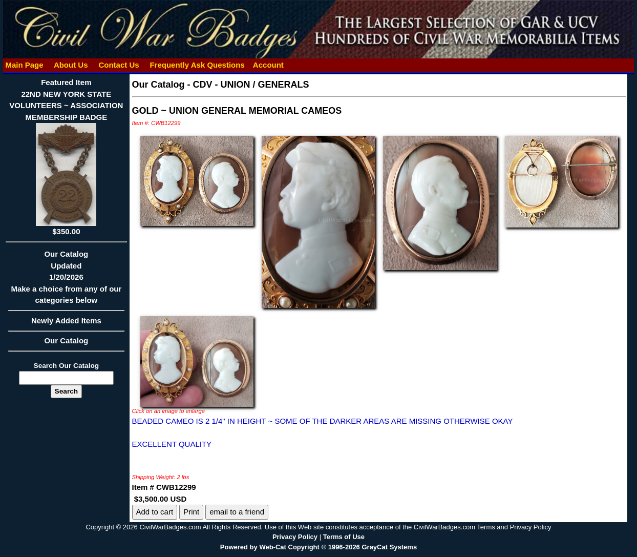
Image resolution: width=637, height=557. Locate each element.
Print (191, 511)
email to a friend (236, 511)
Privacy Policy (294, 537)
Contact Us (118, 64)
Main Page (24, 64)
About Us (71, 64)
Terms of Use (344, 537)
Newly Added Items (66, 324)
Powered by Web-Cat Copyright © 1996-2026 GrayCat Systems (318, 547)
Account (268, 64)
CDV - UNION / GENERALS (251, 84)
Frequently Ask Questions (197, 64)
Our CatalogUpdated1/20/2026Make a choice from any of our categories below (66, 280)
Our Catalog (66, 340)
